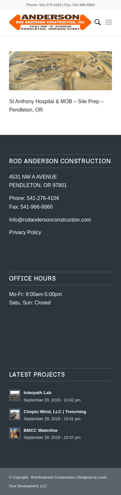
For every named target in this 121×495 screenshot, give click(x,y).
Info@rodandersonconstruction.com (50, 220)
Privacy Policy (25, 232)
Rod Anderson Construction (53, 477)
